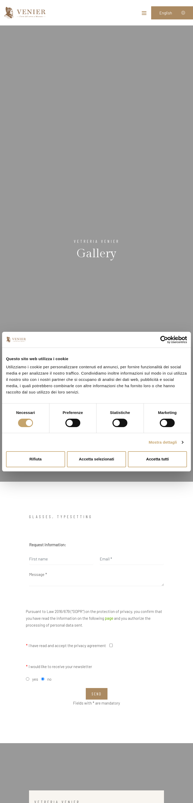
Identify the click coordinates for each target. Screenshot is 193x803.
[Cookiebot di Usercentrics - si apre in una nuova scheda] (164, 340)
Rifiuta (35, 459)
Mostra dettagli (163, 442)
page (109, 618)
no (49, 679)
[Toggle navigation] (144, 14)
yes (35, 679)
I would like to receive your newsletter (59, 666)
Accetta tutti (157, 459)
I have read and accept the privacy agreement (66, 645)
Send (97, 693)
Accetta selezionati (96, 459)
